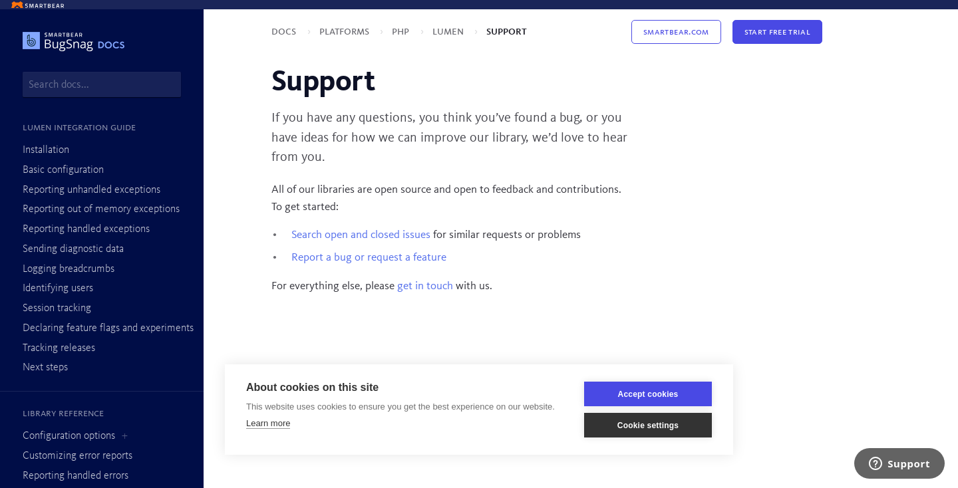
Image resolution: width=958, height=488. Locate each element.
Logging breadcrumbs (68, 269)
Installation (46, 150)
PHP (402, 31)
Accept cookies (648, 394)
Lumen (449, 31)
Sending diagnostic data (73, 249)
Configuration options (69, 436)
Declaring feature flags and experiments (108, 328)
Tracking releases (59, 348)
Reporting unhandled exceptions (91, 190)
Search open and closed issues (360, 235)
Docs (285, 31)
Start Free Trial (777, 32)
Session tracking (57, 308)
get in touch (425, 286)
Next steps (45, 367)
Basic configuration (63, 170)
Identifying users (58, 288)
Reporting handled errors (75, 476)
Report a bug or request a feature (368, 257)
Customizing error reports (77, 456)
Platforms (345, 31)
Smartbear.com (676, 32)
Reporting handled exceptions (86, 229)
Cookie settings (648, 425)
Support (506, 31)
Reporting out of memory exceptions (101, 209)
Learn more (268, 423)
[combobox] (102, 84)
